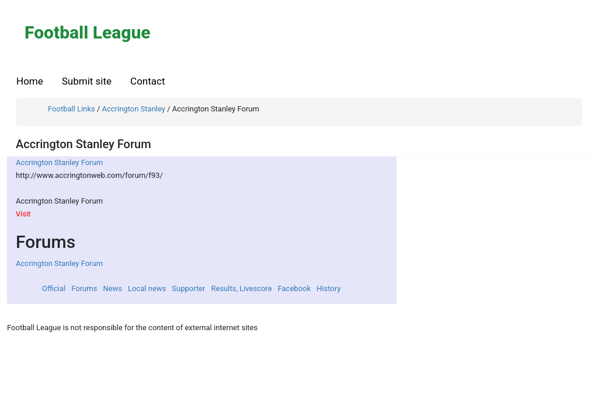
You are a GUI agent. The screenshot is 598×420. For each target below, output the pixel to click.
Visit (23, 213)
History (328, 288)
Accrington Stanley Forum (59, 162)
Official (53, 288)
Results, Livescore (241, 288)
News (112, 288)
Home (29, 81)
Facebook (294, 288)
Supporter (188, 288)
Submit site (87, 81)
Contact (147, 81)
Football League (88, 32)
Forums (84, 288)
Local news (147, 288)
